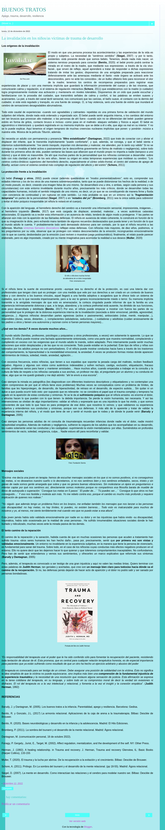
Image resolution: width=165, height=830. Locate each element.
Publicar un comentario (16, 804)
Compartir (7, 788)
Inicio (77, 815)
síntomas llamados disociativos (41, 228)
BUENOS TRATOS (24, 9)
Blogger (88, 826)
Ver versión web (77, 821)
